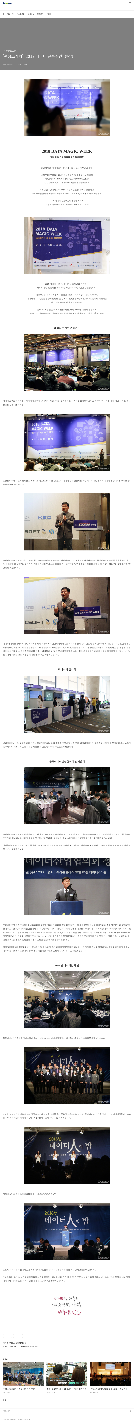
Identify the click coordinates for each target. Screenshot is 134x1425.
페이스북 (31, 14)
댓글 (4, 1400)
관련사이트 (6, 1411)
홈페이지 (10, 14)
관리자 (49, 14)
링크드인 (40, 14)
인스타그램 (21, 14)
